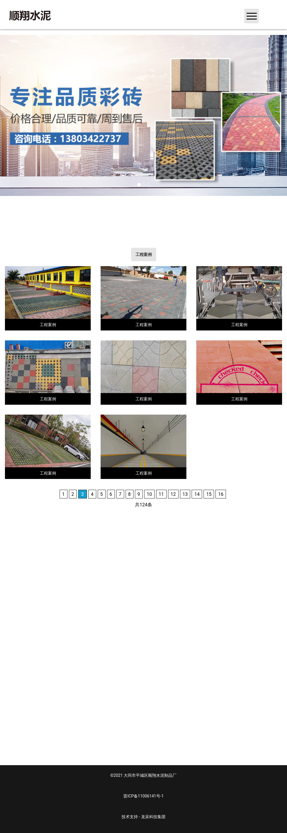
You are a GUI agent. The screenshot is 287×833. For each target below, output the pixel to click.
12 (173, 494)
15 (208, 494)
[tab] (143, 254)
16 (220, 494)
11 (161, 494)
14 (196, 494)
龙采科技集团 (153, 816)
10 (149, 494)
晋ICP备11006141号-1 (143, 796)
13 (185, 494)
